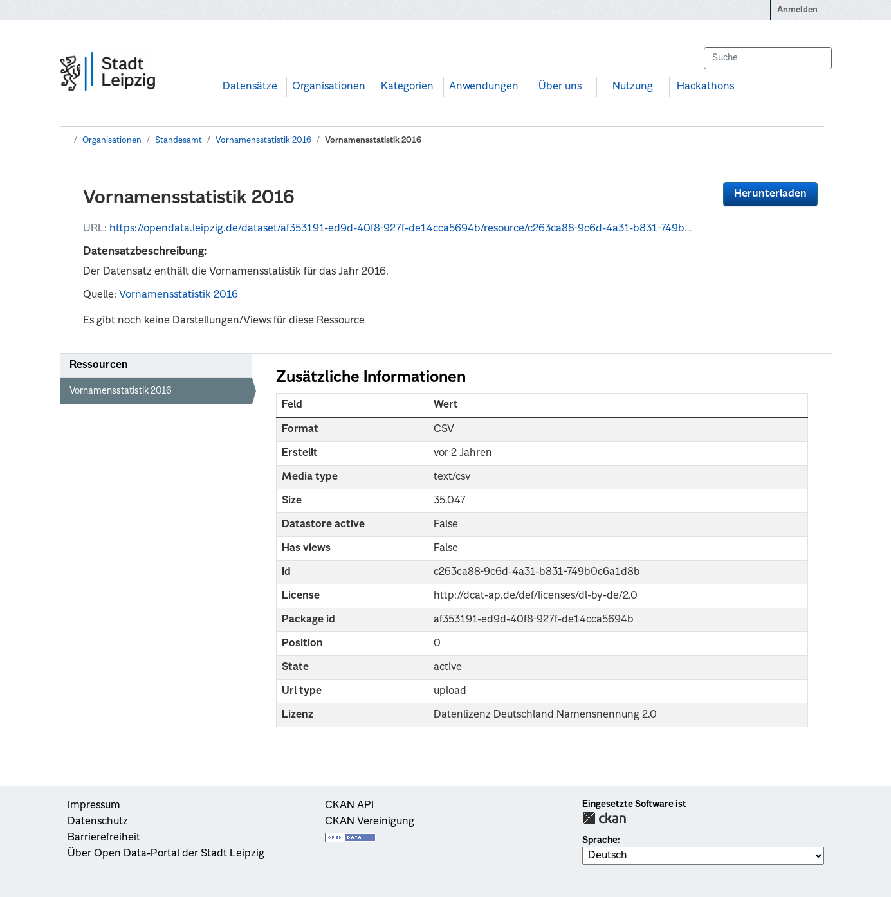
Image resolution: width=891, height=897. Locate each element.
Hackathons (705, 87)
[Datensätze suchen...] (767, 58)
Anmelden (797, 10)
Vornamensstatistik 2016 (263, 140)
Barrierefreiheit (104, 838)
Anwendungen (484, 87)
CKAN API (349, 806)
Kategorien (407, 87)
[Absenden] (816, 58)
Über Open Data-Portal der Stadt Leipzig (166, 854)
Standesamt (178, 140)
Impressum (94, 806)
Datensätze (250, 87)
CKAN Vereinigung (369, 822)
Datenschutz (98, 822)
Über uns (560, 87)
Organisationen (328, 87)
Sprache (600, 840)
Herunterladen (770, 194)
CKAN (604, 818)
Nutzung (632, 87)
